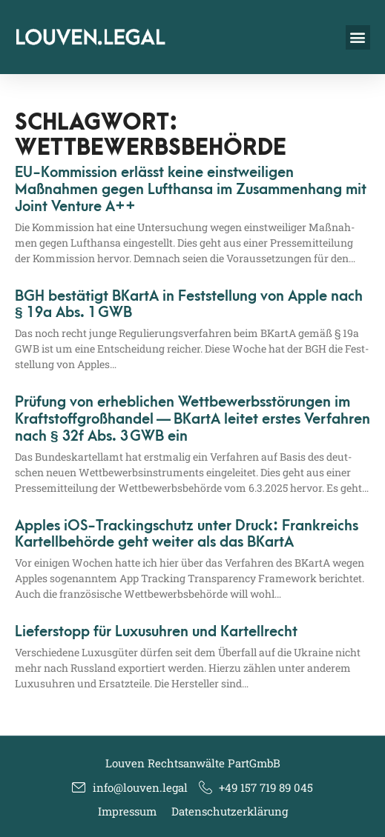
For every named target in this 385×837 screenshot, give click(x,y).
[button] (358, 37)
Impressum (127, 811)
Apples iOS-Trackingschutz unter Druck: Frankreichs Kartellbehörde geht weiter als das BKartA (186, 534)
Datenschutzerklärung (229, 811)
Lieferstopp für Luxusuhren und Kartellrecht (156, 632)
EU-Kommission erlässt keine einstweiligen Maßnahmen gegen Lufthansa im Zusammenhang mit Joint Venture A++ (190, 189)
